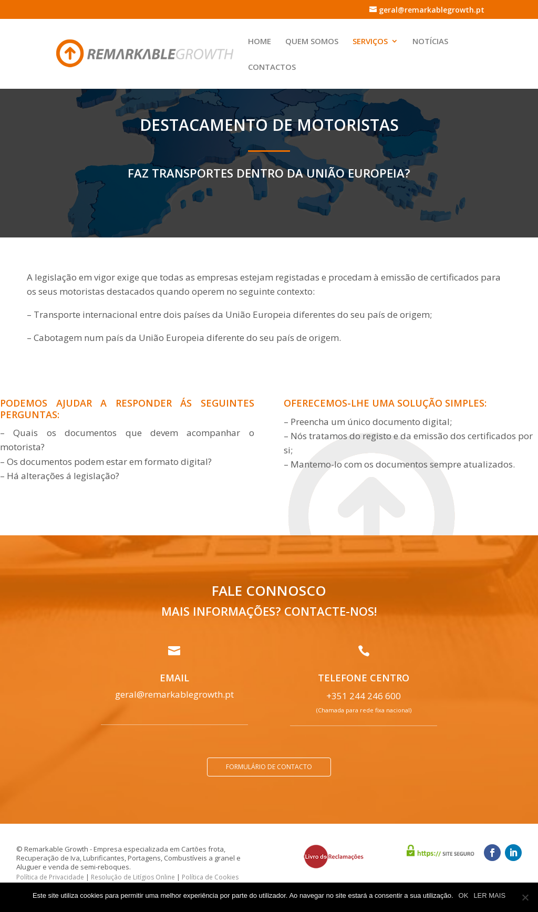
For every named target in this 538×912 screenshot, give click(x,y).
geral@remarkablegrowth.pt (174, 694)
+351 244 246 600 (363, 696)
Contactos (272, 67)
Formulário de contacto (269, 766)
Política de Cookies (210, 877)
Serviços (370, 41)
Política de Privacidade (50, 877)
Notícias (430, 41)
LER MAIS (489, 895)
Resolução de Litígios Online (133, 877)
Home (259, 41)
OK (464, 895)
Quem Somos (311, 41)
